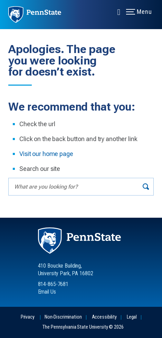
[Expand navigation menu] (119, 11)
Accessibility (104, 317)
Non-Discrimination (63, 317)
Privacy (28, 317)
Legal (132, 317)
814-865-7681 (53, 284)
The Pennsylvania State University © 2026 (82, 327)
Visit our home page (46, 153)
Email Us (47, 291)
